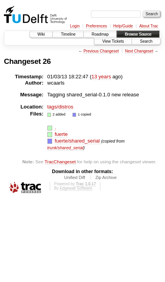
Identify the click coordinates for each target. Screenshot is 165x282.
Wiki (41, 34)
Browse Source (138, 34)
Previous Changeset (101, 51)
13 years (101, 77)
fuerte (60, 134)
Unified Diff (74, 177)
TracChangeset (60, 161)
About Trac (148, 26)
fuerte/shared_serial (77, 141)
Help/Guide (123, 26)
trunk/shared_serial (65, 147)
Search (146, 41)
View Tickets (113, 41)
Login (75, 26)
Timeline (68, 34)
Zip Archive (105, 177)
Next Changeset (139, 51)
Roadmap (100, 34)
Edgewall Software (76, 188)
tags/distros (60, 107)
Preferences (96, 26)
